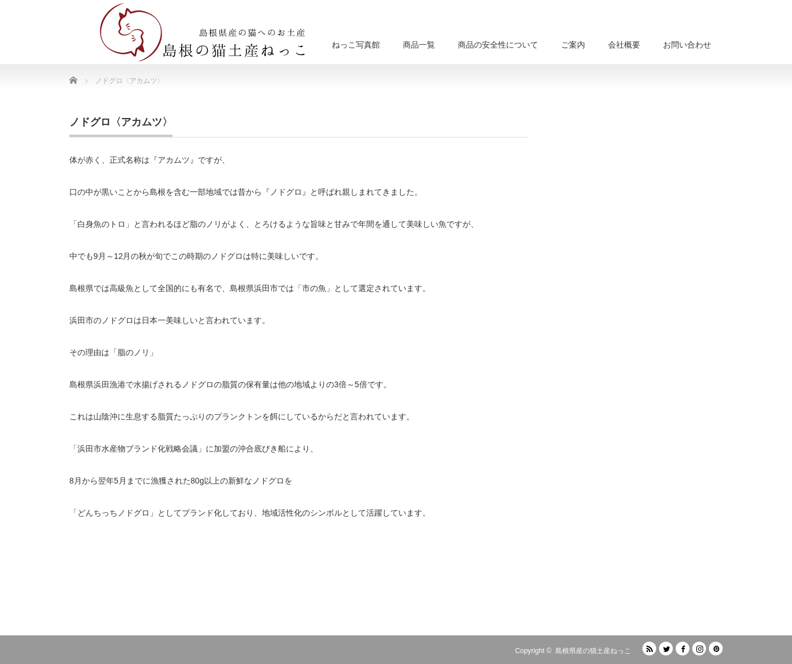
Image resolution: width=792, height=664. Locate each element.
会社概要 (624, 44)
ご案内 (573, 44)
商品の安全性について (498, 44)
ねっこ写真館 (356, 44)
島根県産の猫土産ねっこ (593, 651)
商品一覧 (419, 44)
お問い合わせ (687, 44)
